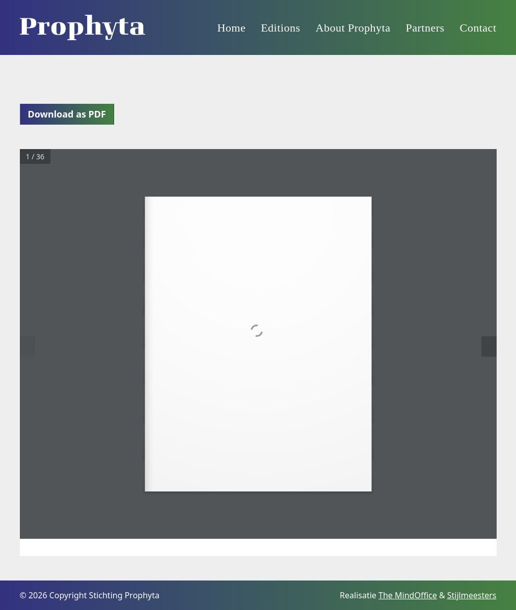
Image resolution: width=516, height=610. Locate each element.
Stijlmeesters (472, 595)
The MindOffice (407, 595)
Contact (478, 27)
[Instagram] (311, 594)
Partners (424, 27)
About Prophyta (353, 27)
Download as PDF (67, 114)
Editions (280, 27)
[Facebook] (331, 594)
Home (231, 27)
